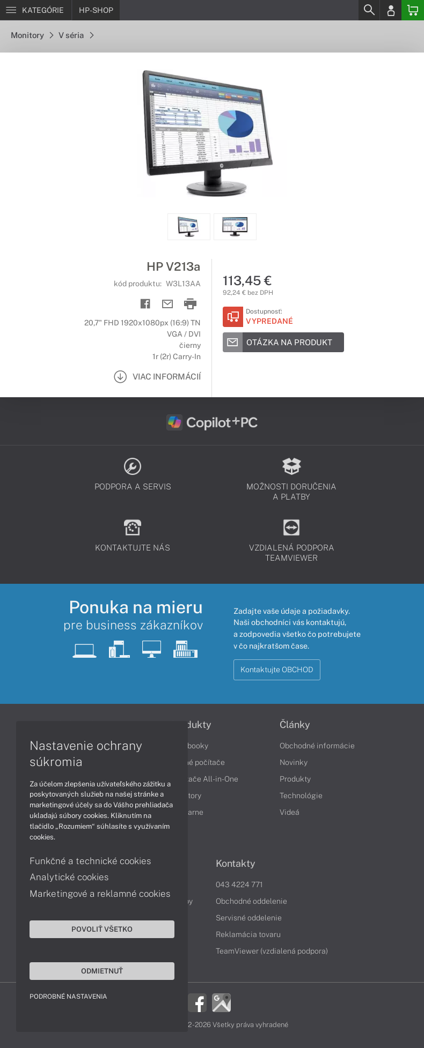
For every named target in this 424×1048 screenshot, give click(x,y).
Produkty (191, 725)
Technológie (301, 795)
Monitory (32, 35)
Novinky (294, 762)
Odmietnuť (102, 971)
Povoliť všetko (102, 929)
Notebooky (189, 745)
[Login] (390, 10)
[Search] (368, 10)
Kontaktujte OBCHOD (276, 669)
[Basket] (412, 10)
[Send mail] (167, 304)
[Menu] (35, 10)
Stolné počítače (198, 762)
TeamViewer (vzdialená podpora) (272, 951)
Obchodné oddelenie (251, 901)
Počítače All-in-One (204, 779)
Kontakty (235, 863)
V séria (76, 35)
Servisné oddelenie (249, 917)
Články (295, 725)
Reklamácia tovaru (248, 934)
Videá (289, 812)
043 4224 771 (239, 884)
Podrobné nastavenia (68, 996)
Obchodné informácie (317, 745)
